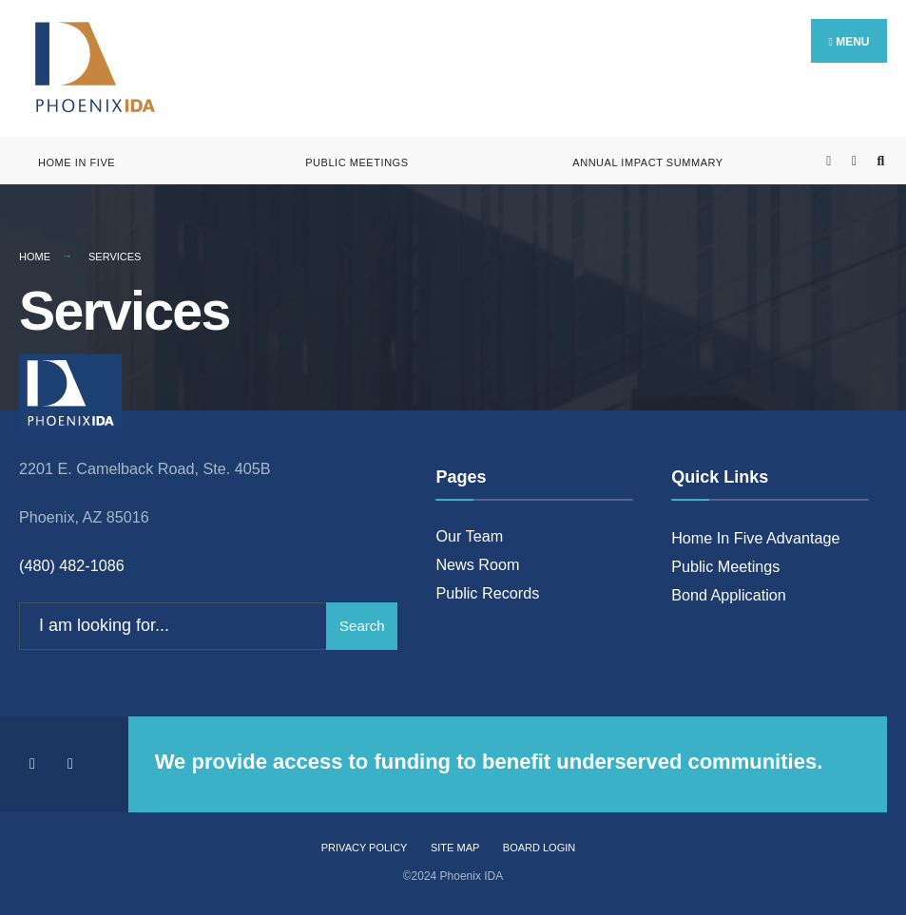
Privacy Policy (364, 847)
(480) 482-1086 (72, 565)
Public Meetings (357, 162)
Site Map (455, 847)
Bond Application (728, 594)
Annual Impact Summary (647, 162)
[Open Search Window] (880, 161)
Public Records (487, 592)
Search (362, 626)
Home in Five (76, 162)
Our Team (469, 535)
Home (34, 256)
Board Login (539, 847)
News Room (477, 564)
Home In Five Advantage (755, 537)
